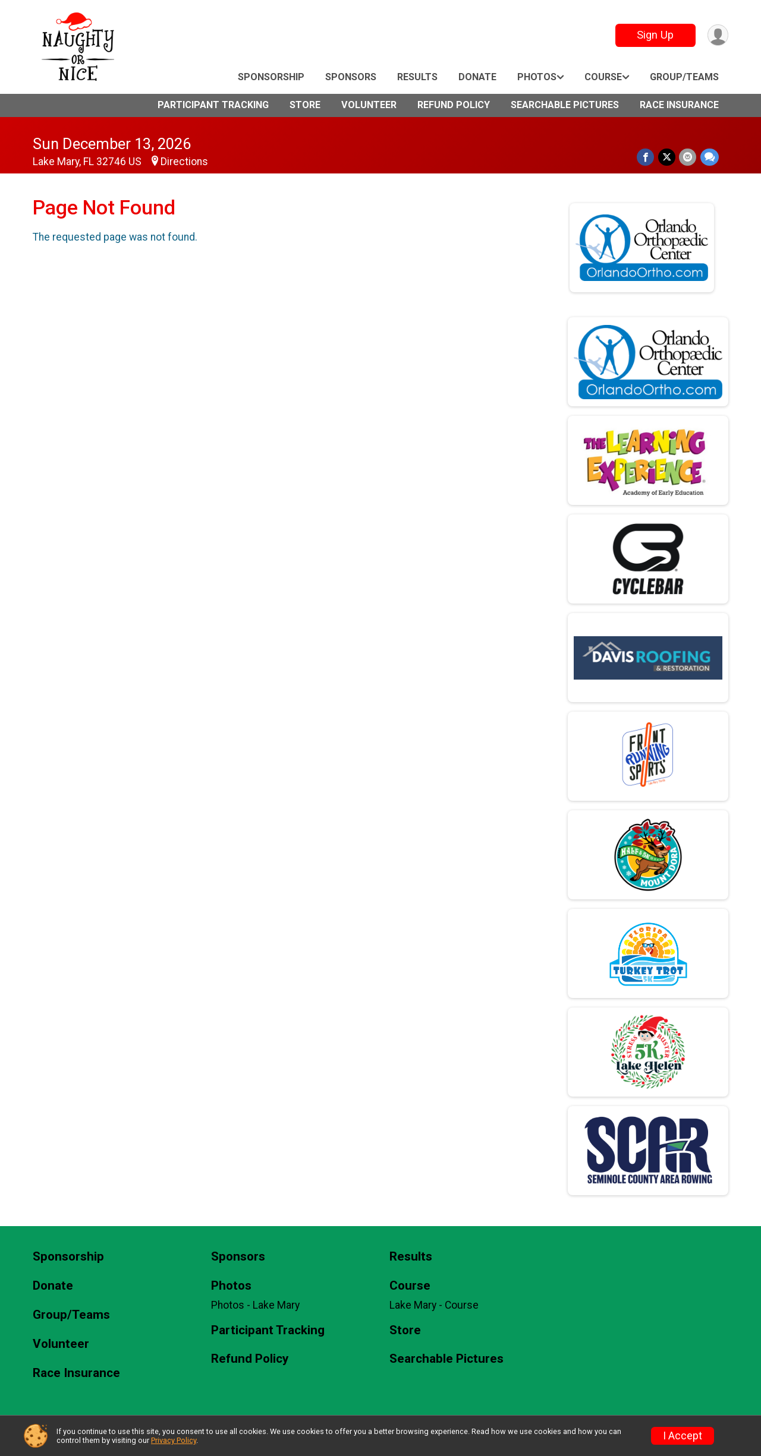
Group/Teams (684, 77)
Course (603, 77)
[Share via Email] (688, 157)
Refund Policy (453, 104)
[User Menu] (717, 35)
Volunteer (369, 104)
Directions (184, 162)
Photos (536, 77)
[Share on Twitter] (667, 157)
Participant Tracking (213, 104)
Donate (477, 77)
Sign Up (654, 35)
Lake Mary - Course (434, 1305)
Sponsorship (271, 77)
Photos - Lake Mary (255, 1305)
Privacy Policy (173, 1440)
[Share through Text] (709, 157)
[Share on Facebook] (646, 157)
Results (417, 77)
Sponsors (350, 77)
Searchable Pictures (565, 104)
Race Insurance (679, 104)
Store (305, 104)
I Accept (682, 1436)
